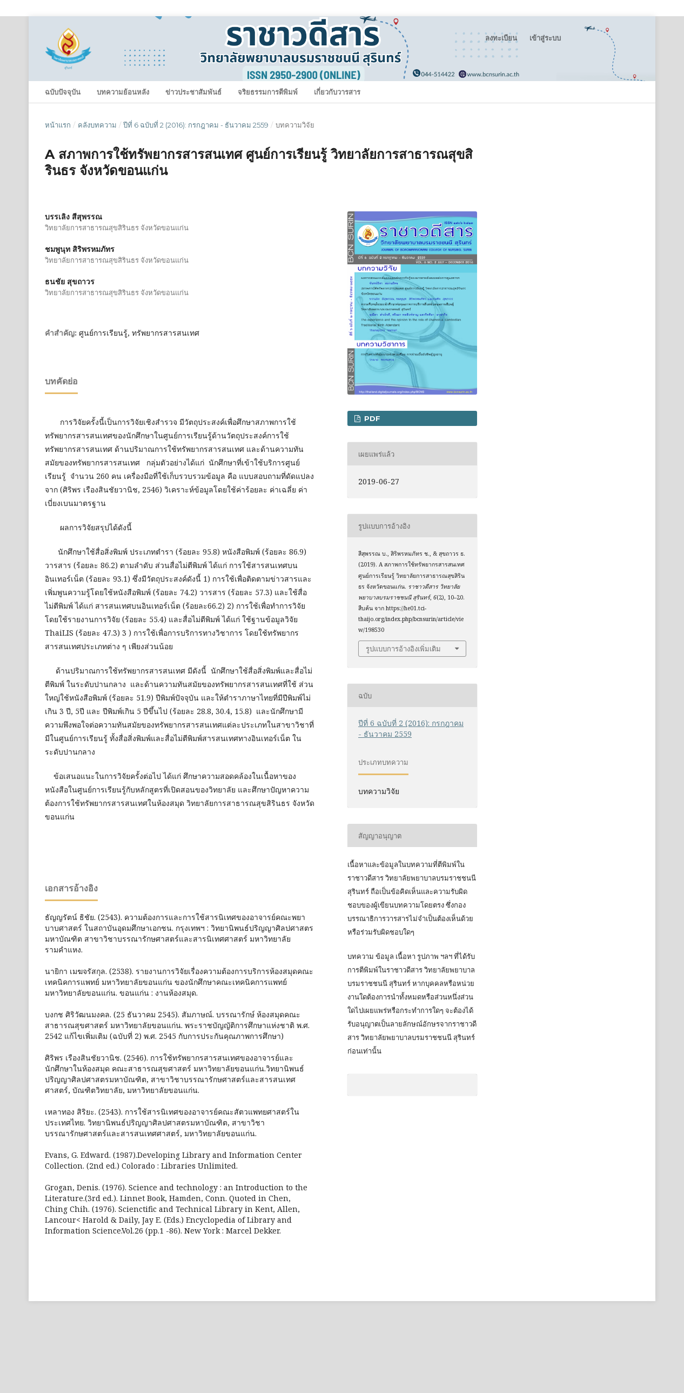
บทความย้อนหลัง (123, 92)
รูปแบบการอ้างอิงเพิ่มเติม (403, 648)
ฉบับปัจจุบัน (63, 92)
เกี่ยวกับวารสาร (337, 92)
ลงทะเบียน (501, 38)
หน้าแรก (58, 125)
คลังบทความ (97, 125)
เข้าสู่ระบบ (545, 38)
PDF (371, 418)
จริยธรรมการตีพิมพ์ (268, 92)
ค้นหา (617, 91)
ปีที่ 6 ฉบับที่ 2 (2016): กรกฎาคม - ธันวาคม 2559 (196, 125)
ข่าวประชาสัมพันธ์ (193, 92)
